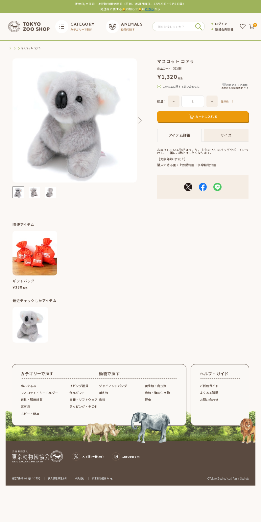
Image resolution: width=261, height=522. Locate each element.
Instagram (126, 461)
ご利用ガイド (209, 389)
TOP (11, 48)
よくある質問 (209, 396)
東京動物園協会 (100, 482)
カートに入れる (206, 123)
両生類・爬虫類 (156, 389)
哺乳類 (103, 396)
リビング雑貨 (78, 389)
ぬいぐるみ (28, 389)
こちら (149, 9)
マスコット (56, 48)
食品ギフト (77, 396)
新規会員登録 (224, 29)
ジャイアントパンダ (113, 389)
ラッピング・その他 (83, 410)
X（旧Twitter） (88, 461)
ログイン (221, 23)
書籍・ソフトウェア (83, 403)
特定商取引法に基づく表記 (26, 482)
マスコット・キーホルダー (32, 48)
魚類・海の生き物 (157, 396)
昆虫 (148, 403)
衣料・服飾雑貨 (31, 403)
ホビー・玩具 (30, 417)
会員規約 (79, 482)
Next (139, 120)
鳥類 (102, 403)
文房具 (25, 410)
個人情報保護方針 (57, 482)
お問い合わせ (209, 403)
